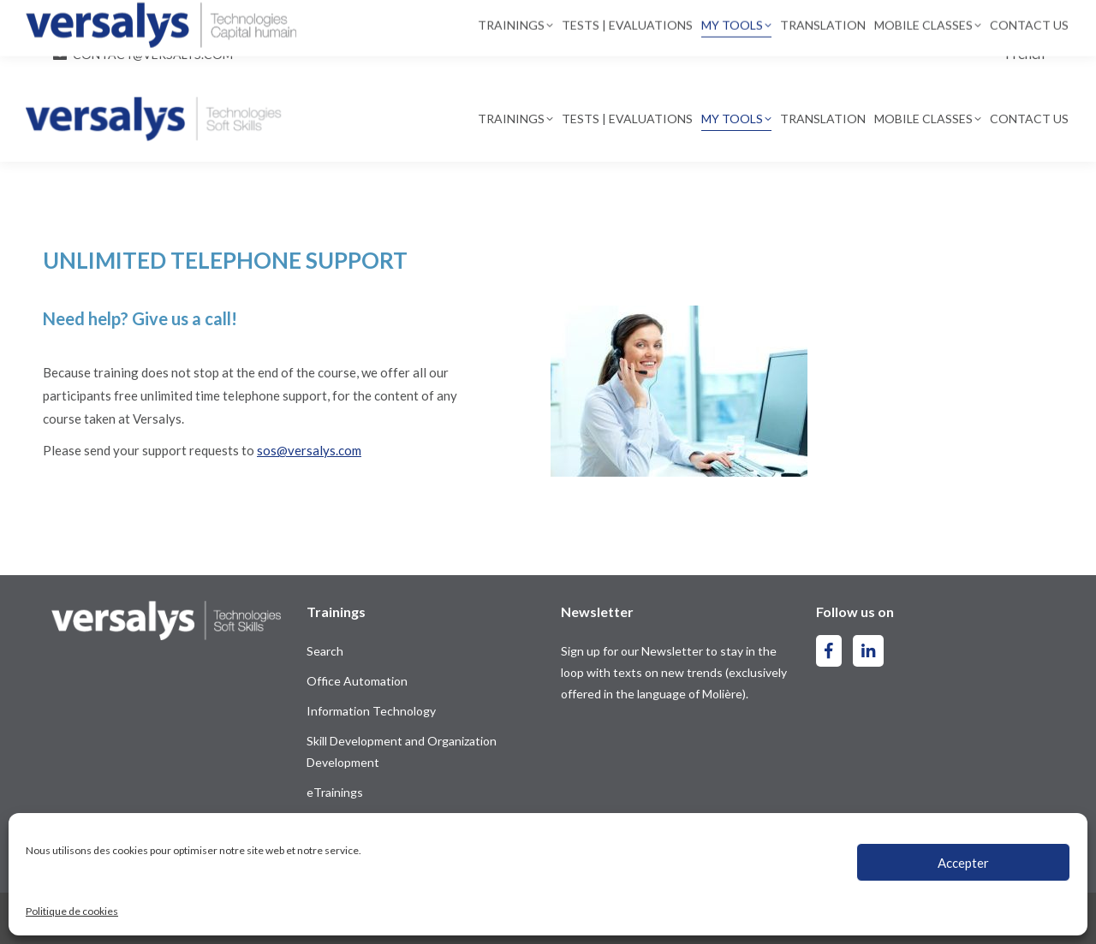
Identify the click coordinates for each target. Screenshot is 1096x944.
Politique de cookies (72, 911)
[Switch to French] (1025, 53)
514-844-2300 (102, 21)
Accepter (963, 862)
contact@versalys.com (153, 54)
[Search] (593, 19)
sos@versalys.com (309, 450)
